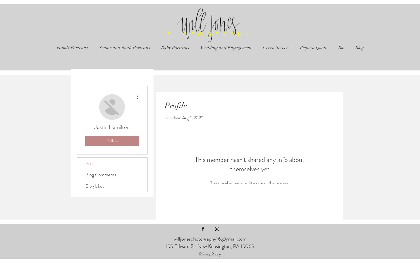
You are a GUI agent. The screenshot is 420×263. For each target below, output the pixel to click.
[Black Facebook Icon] (203, 229)
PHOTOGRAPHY (210, 34)
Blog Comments (100, 174)
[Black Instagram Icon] (217, 229)
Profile (91, 163)
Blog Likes (94, 186)
